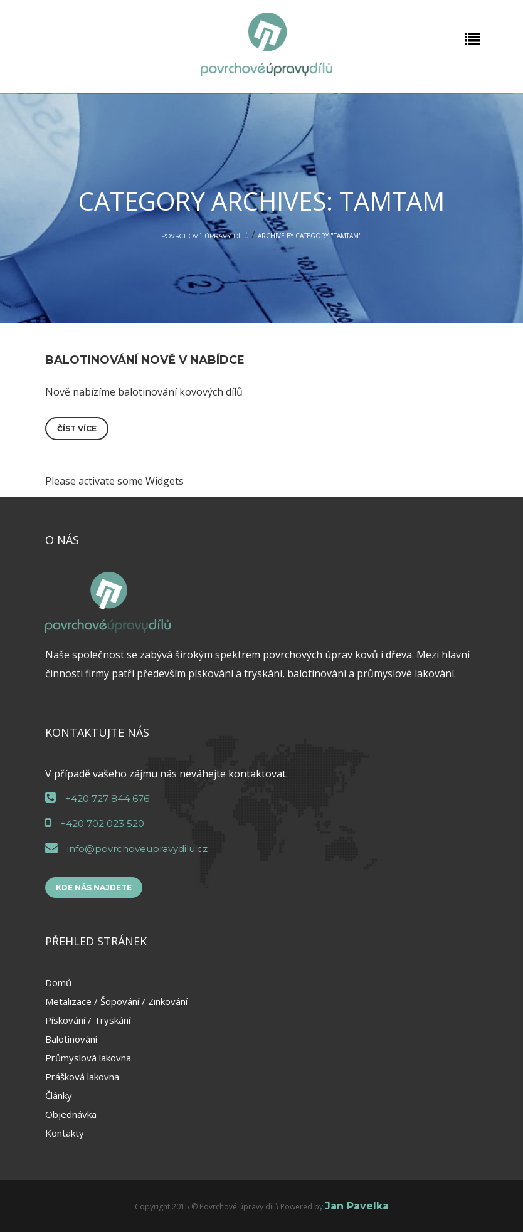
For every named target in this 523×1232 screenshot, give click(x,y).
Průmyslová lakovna (88, 1057)
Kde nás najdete (94, 887)
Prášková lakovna (82, 1076)
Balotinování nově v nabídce (145, 360)
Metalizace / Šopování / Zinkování (116, 1001)
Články (58, 1095)
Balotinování (71, 1039)
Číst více (77, 428)
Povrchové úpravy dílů (205, 236)
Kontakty (64, 1133)
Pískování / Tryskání (87, 1020)
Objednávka (71, 1114)
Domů (58, 982)
